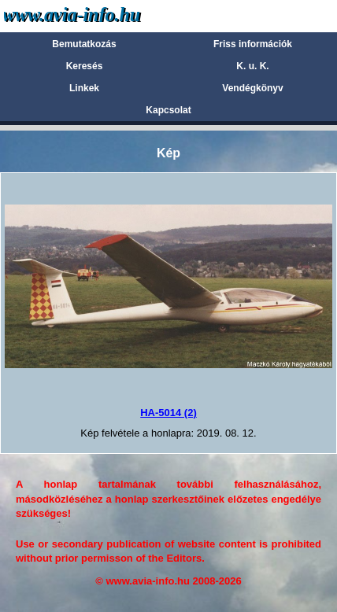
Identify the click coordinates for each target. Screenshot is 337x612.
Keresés (84, 66)
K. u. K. (252, 66)
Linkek (84, 88)
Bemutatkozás (84, 44)
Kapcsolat (168, 110)
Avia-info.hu (99, 15)
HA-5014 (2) (168, 412)
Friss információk (252, 44)
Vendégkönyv (252, 88)
